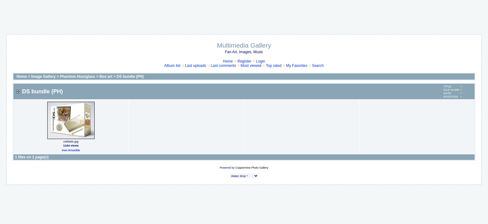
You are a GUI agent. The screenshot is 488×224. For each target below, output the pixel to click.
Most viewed (251, 65)
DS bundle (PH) (130, 76)
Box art (105, 76)
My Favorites (296, 65)
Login (260, 61)
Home (228, 61)
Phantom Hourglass (77, 76)
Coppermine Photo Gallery (251, 167)
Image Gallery (43, 76)
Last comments (223, 65)
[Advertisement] (244, 14)
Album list (172, 65)
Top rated (273, 65)
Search (318, 65)
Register (244, 61)
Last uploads (195, 65)
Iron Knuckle (71, 150)
